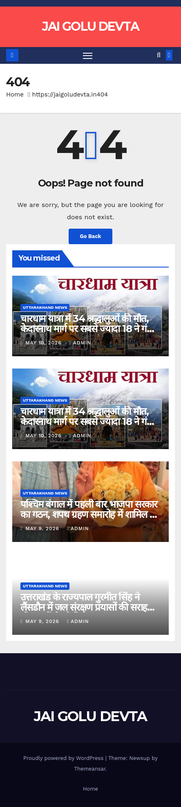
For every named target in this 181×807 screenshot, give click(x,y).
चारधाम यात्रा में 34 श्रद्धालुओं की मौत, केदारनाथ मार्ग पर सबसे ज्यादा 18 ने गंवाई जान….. (89, 328)
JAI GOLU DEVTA (90, 26)
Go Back (90, 236)
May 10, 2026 (44, 343)
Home (15, 94)
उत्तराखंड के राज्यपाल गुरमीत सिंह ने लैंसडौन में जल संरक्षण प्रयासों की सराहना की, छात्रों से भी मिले (87, 607)
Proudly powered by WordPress (64, 758)
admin (80, 343)
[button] (159, 55)
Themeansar (89, 769)
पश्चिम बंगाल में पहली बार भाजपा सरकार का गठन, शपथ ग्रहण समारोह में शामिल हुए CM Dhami (89, 514)
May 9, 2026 (43, 528)
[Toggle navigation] (88, 55)
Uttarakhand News (45, 307)
